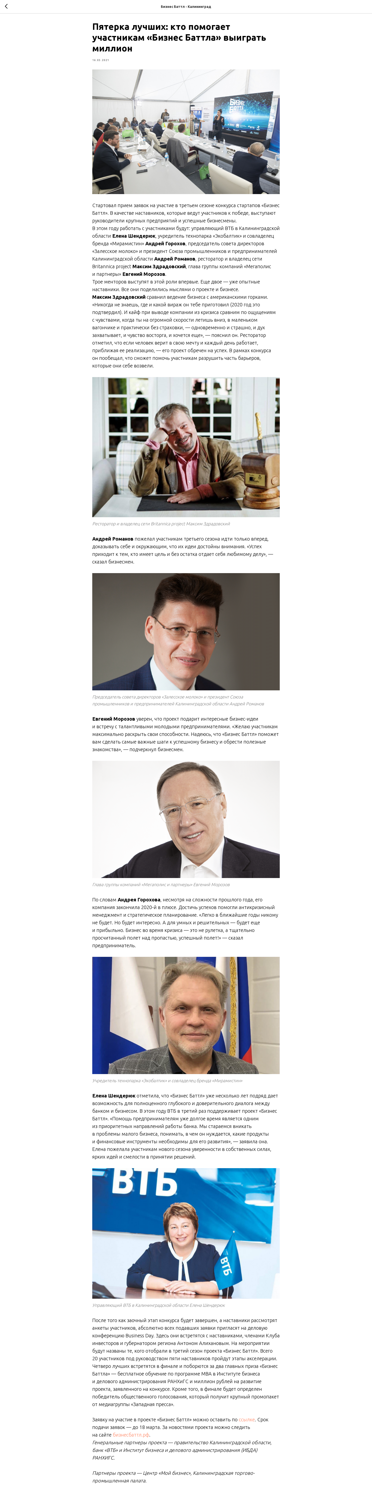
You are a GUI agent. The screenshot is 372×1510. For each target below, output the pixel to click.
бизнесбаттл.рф (131, 1437)
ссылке (247, 1422)
